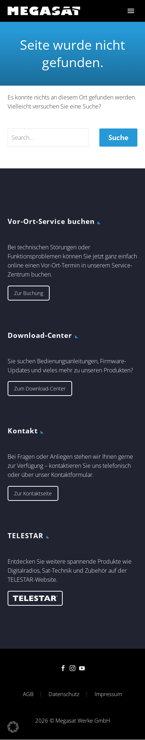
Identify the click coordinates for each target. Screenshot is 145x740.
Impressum (108, 694)
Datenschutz (64, 694)
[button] (13, 727)
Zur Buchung (28, 293)
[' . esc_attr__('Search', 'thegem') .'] (48, 137)
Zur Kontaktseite (33, 493)
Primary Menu (131, 11)
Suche (118, 137)
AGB (28, 694)
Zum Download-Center (40, 388)
